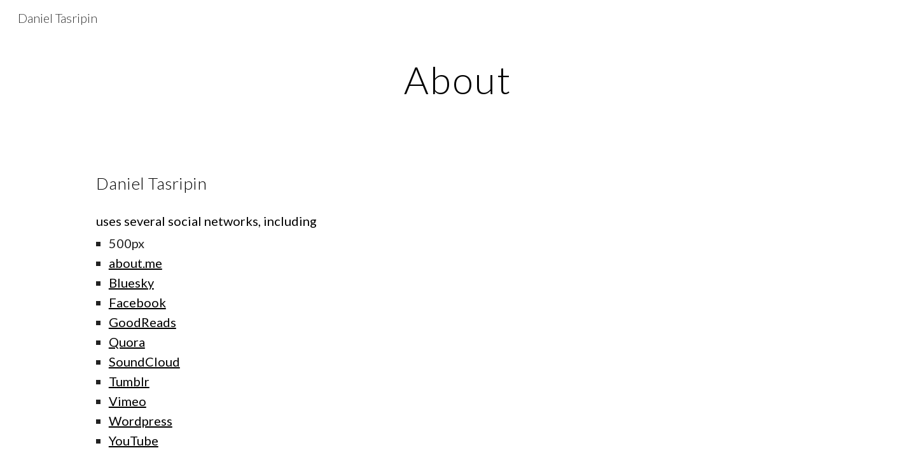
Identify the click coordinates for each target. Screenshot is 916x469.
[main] (458, 79)
